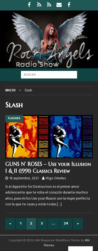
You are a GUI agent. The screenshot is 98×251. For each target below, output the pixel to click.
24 (66, 224)
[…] (59, 204)
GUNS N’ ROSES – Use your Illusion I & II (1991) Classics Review (48, 167)
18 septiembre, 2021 (24, 178)
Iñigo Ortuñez (56, 178)
